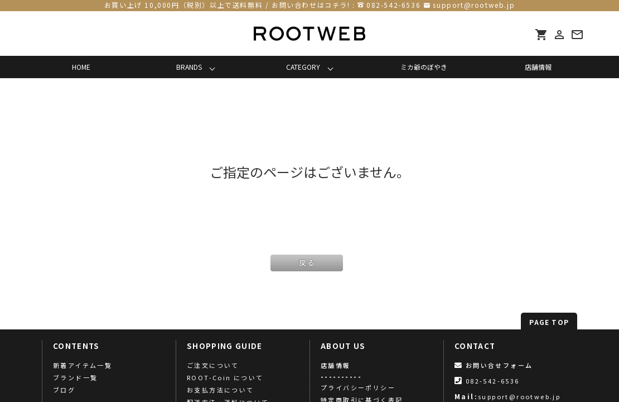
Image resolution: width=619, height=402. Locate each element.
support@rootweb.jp (474, 4)
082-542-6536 (393, 4)
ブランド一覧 (75, 377)
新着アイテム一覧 (82, 365)
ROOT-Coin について (225, 377)
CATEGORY (303, 66)
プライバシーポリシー (358, 387)
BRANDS (189, 66)
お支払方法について (220, 389)
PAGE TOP (549, 322)
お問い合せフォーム (493, 365)
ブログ (64, 389)
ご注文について (213, 365)
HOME (81, 66)
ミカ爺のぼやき (423, 66)
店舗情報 (538, 66)
